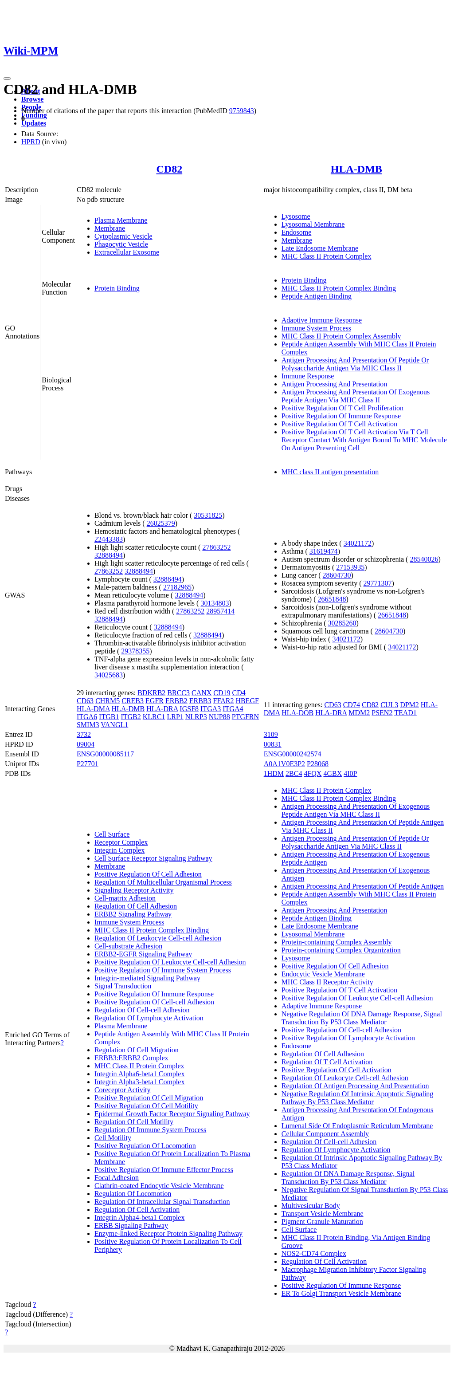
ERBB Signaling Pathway (131, 1225)
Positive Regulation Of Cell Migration (148, 1098)
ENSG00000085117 (105, 754)
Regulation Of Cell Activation (137, 1209)
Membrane (109, 228)
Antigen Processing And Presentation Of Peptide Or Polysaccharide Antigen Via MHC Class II (355, 364)
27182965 (177, 587)
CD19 (221, 692)
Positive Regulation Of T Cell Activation (339, 424)
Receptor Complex (121, 842)
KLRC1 (154, 716)
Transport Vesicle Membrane (323, 1213)
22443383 (108, 539)
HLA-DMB (356, 169)
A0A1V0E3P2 (284, 763)
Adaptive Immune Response (322, 320)
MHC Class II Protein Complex (327, 256)
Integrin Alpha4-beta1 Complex (139, 1217)
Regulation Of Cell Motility (133, 1121)
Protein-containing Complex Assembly (337, 942)
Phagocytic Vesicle (121, 244)
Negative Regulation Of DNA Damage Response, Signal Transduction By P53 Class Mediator (362, 1018)
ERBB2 (176, 700)
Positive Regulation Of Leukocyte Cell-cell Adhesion (170, 962)
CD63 (85, 700)
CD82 (169, 169)
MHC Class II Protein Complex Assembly (341, 336)
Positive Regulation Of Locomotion (145, 1145)
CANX (201, 692)
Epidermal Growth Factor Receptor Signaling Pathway (172, 1113)
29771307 (378, 583)
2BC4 (294, 773)
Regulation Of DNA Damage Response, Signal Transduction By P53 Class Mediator (348, 1177)
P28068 (318, 763)
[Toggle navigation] (7, 78)
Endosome (297, 232)
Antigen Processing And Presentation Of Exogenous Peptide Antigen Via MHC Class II (356, 396)
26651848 (331, 599)
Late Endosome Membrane (320, 248)
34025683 (108, 675)
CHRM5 (107, 700)
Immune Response (308, 376)
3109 (271, 734)
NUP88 (219, 716)
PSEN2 (382, 712)
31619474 (323, 551)
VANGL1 (114, 724)
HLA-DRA (162, 708)
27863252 (216, 547)
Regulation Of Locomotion (132, 1193)
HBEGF (246, 700)
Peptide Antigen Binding (317, 296)
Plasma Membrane (121, 220)
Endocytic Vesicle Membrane (323, 974)
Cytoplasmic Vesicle (123, 236)
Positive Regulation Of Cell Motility (146, 1106)
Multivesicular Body (311, 1205)
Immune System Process (316, 328)
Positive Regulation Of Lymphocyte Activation (348, 1038)
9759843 (241, 110)
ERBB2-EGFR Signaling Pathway (143, 954)
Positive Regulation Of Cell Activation (336, 1070)
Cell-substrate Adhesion (128, 946)
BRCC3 (178, 692)
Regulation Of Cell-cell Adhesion (142, 1010)
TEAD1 (405, 712)
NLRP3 (196, 716)
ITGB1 (109, 716)
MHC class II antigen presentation (330, 472)
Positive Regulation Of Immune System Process (162, 970)
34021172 (358, 543)
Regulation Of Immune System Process (150, 1129)
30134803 (214, 603)
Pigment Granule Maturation (322, 1221)
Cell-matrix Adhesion (125, 898)
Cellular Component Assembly (325, 1133)
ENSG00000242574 (292, 754)
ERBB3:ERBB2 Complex (131, 1058)
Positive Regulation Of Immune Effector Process (163, 1169)
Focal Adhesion (116, 1177)
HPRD (30, 142)
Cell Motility (112, 1137)
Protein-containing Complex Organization (341, 950)
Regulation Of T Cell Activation (327, 1062)
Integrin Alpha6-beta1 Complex (139, 1074)
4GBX (332, 773)
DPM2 (409, 704)
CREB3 (132, 700)
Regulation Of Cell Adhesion (135, 906)
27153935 (350, 567)
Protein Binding (117, 288)
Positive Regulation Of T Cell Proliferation (342, 408)
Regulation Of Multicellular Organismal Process (163, 882)
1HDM (274, 773)
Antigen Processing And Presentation (334, 384)
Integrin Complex (119, 850)
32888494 (108, 555)
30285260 (342, 623)
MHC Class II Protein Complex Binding (339, 288)
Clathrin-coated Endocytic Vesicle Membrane (159, 1185)
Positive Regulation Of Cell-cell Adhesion (154, 1002)
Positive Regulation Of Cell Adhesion (148, 874)
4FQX (312, 773)
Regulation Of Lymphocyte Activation (149, 1018)
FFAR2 (223, 700)
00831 (273, 744)
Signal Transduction (122, 986)
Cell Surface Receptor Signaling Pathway (153, 858)
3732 (84, 734)
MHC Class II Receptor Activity (327, 982)
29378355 (135, 651)
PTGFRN (245, 716)
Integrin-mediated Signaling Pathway (147, 978)
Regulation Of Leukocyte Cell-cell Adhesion (157, 938)
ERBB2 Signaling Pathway (133, 914)
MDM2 (359, 712)
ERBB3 (200, 700)
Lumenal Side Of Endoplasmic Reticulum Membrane (357, 1125)
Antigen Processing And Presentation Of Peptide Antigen (363, 886)
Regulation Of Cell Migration (136, 1050)
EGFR (154, 700)
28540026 (424, 559)
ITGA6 (87, 716)
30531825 (208, 515)
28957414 (220, 611)
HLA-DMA (93, 708)
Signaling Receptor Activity (134, 890)
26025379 (161, 523)
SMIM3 (88, 724)
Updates (33, 123)
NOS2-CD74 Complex (314, 1253)
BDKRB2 (151, 692)
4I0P (350, 773)
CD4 (239, 692)
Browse (32, 99)
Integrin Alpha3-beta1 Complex (139, 1082)
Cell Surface (112, 834)
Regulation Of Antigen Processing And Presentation (355, 1086)
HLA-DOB (297, 712)
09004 (85, 744)
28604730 (337, 575)
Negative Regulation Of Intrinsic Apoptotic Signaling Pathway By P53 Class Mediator (358, 1098)
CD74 (351, 704)
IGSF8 (189, 708)
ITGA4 (233, 708)
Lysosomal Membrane (313, 224)
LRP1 (175, 716)
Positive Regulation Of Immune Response (341, 416)
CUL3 (389, 704)
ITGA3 (210, 708)
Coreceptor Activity (122, 1090)
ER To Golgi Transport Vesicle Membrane (341, 1293)
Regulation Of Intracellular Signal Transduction (162, 1201)
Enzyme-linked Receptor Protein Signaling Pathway (168, 1233)
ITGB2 (131, 716)
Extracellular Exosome (126, 252)
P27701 (87, 763)
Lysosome (296, 216)
